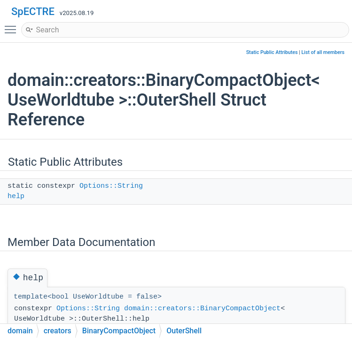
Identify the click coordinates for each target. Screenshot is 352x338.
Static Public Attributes (272, 52)
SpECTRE (33, 11)
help (16, 196)
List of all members (322, 52)
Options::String (111, 186)
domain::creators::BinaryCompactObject (202, 309)
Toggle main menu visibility (13, 25)
